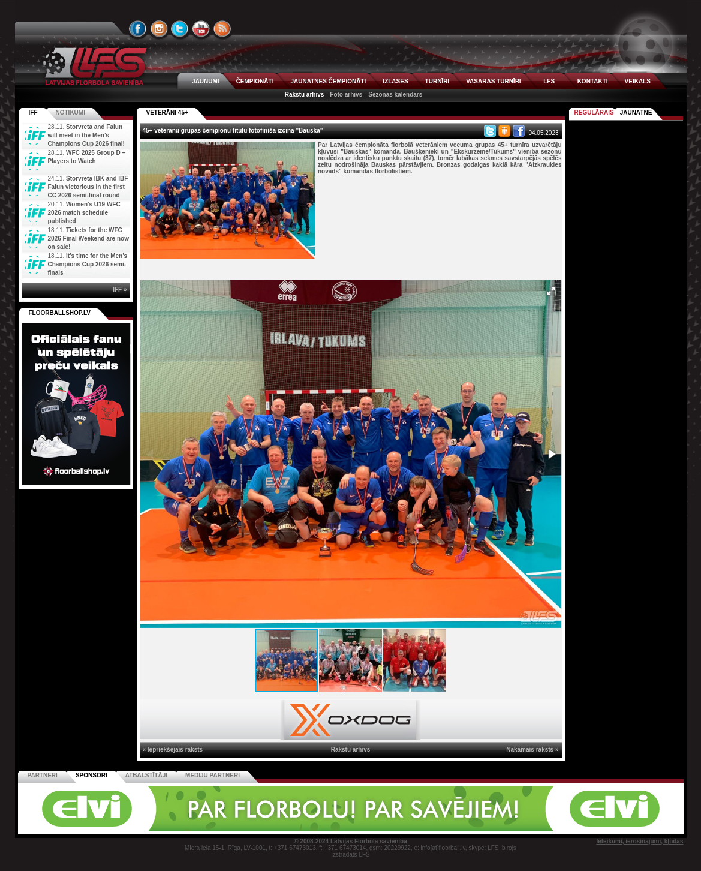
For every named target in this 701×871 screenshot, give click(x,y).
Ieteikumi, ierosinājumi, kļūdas (639, 841)
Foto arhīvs (346, 94)
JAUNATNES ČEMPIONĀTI (328, 81)
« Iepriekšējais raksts (173, 749)
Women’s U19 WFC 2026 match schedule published (84, 212)
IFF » (120, 289)
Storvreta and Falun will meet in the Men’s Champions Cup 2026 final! (86, 135)
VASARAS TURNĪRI (493, 81)
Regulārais (594, 112)
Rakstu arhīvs (304, 94)
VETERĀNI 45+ (167, 112)
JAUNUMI (205, 81)
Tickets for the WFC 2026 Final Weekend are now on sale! (88, 238)
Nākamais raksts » (532, 749)
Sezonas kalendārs (395, 94)
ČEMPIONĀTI (255, 81)
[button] (551, 291)
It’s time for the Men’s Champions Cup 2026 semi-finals (88, 264)
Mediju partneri (212, 775)
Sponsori (91, 775)
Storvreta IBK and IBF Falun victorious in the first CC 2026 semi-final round (88, 187)
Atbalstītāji (146, 775)
